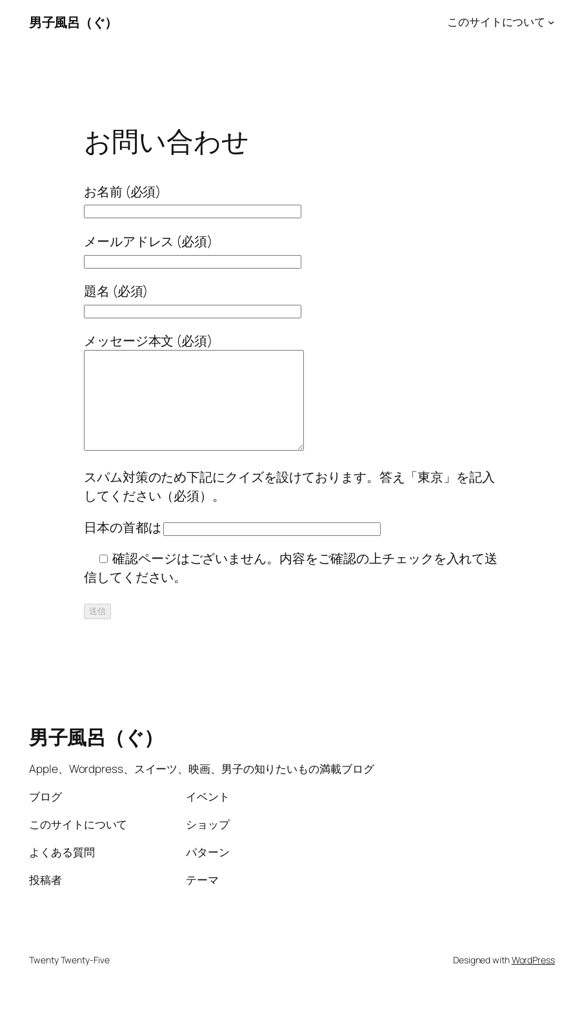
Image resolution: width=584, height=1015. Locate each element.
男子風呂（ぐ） (73, 22)
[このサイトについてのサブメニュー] (551, 22)
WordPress (533, 979)
